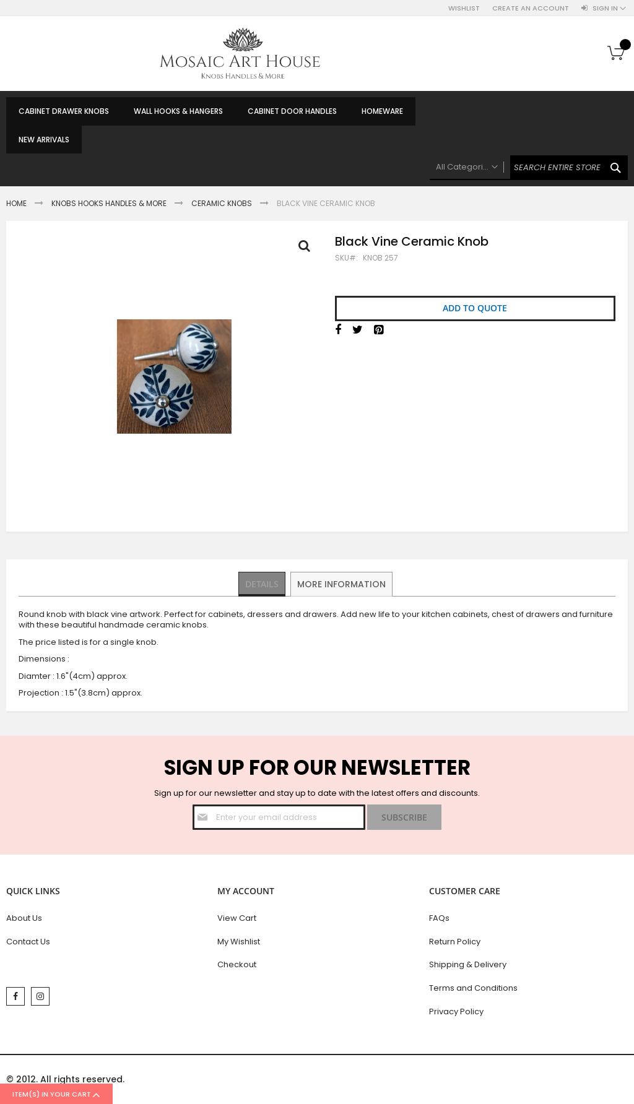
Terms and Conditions (473, 988)
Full (307, 248)
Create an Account (530, 8)
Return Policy (454, 941)
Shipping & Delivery (467, 964)
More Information (342, 583)
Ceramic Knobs (221, 203)
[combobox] (529, 167)
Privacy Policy (456, 1011)
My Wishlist (238, 941)
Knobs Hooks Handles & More (109, 203)
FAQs (439, 918)
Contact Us (28, 941)
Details (263, 583)
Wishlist (464, 8)
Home (16, 203)
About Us (24, 918)
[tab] (262, 584)
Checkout (236, 964)
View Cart (236, 918)
